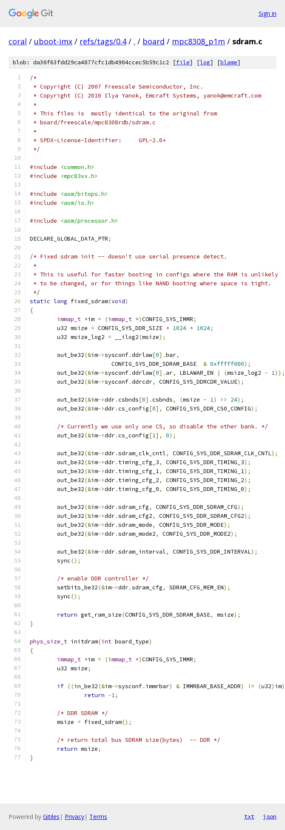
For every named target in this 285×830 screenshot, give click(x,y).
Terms (98, 817)
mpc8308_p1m (198, 41)
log (205, 62)
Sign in (267, 13)
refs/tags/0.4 (103, 41)
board (153, 41)
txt (249, 816)
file (183, 62)
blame (228, 62)
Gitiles (51, 817)
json (269, 816)
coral (18, 41)
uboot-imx (53, 41)
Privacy (74, 817)
